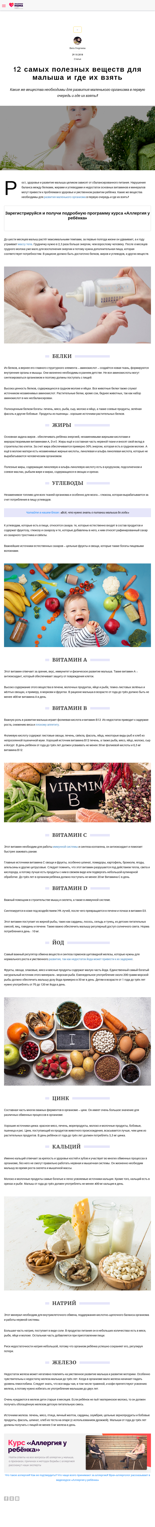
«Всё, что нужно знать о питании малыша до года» (94, 512)
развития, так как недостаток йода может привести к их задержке (91, 959)
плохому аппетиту (47, 724)
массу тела (25, 244)
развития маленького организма (65, 197)
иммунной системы (65, 847)
